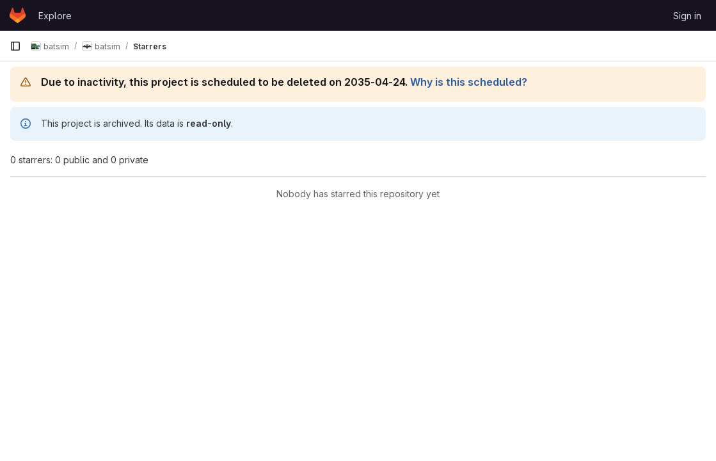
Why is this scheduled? (468, 82)
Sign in (687, 15)
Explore (55, 15)
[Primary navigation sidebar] (15, 46)
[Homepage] (17, 15)
